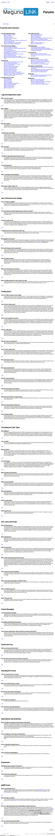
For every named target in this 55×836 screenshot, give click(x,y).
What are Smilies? (8, 81)
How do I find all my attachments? (38, 76)
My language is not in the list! (10, 52)
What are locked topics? (9, 86)
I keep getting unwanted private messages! (40, 48)
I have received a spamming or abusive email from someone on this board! (42, 50)
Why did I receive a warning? (10, 70)
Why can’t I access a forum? (10, 68)
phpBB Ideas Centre (15, 800)
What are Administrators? (36, 34)
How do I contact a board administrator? (40, 84)
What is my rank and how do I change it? (13, 56)
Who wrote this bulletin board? (37, 79)
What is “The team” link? (36, 43)
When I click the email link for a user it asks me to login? (15, 58)
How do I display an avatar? (10, 55)
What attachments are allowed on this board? (41, 75)
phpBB (41, 242)
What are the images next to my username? (14, 54)
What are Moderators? (36, 35)
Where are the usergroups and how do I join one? (42, 38)
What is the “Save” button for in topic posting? (14, 73)
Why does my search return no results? (39, 60)
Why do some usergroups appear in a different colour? (41, 41)
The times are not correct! (10, 50)
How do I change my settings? (10, 47)
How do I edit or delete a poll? (10, 67)
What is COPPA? (7, 35)
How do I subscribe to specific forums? (39, 70)
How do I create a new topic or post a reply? (13, 61)
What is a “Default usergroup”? (38, 42)
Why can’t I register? (8, 37)
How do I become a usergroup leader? (39, 39)
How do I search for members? (38, 62)
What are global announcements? (11, 83)
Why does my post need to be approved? (13, 74)
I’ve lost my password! (9, 41)
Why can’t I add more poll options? (11, 66)
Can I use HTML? (7, 79)
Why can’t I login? (8, 39)
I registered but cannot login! (10, 38)
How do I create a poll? (9, 65)
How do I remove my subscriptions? (39, 71)
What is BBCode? (8, 78)
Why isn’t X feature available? (37, 80)
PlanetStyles (17, 835)
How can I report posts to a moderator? (12, 72)
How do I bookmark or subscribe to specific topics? (42, 69)
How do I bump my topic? (9, 75)
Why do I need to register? (10, 34)
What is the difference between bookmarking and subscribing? (42, 68)
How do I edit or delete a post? (10, 62)
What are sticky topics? (9, 85)
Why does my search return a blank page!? (40, 61)
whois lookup (50, 808)
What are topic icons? (9, 87)
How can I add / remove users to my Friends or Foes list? (41, 55)
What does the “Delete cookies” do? (12, 43)
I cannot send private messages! (38, 47)
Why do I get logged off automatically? (12, 42)
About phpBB (7, 792)
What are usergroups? (36, 37)
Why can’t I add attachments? (10, 69)
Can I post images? (8, 82)
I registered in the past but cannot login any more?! (15, 40)
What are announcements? (10, 84)
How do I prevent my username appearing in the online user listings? (14, 49)
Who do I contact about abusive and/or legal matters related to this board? (41, 82)
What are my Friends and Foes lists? (39, 53)
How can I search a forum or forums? (39, 59)
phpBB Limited (41, 789)
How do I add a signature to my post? (12, 64)
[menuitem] (8, 2)
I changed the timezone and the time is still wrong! (15, 51)
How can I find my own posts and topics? (40, 63)
